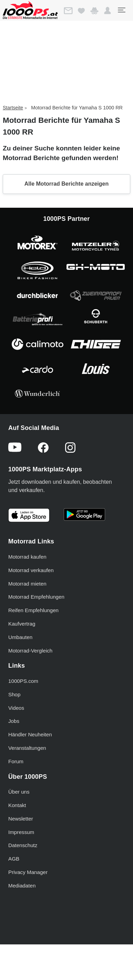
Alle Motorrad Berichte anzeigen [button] (66, 184)
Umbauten (20, 637)
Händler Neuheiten (30, 734)
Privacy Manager (28, 872)
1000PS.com (23, 681)
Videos (16, 708)
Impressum (21, 832)
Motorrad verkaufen (31, 570)
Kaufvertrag (21, 624)
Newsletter (20, 819)
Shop (14, 694)
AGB (13, 859)
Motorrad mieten (27, 584)
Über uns (19, 792)
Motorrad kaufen (27, 557)
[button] (107, 11)
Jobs (13, 721)
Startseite (13, 107)
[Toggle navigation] (121, 10)
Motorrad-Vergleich (30, 651)
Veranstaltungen (27, 748)
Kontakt (17, 805)
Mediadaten (21, 886)
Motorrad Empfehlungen (36, 597)
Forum (15, 761)
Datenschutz (22, 845)
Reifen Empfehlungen (33, 610)
